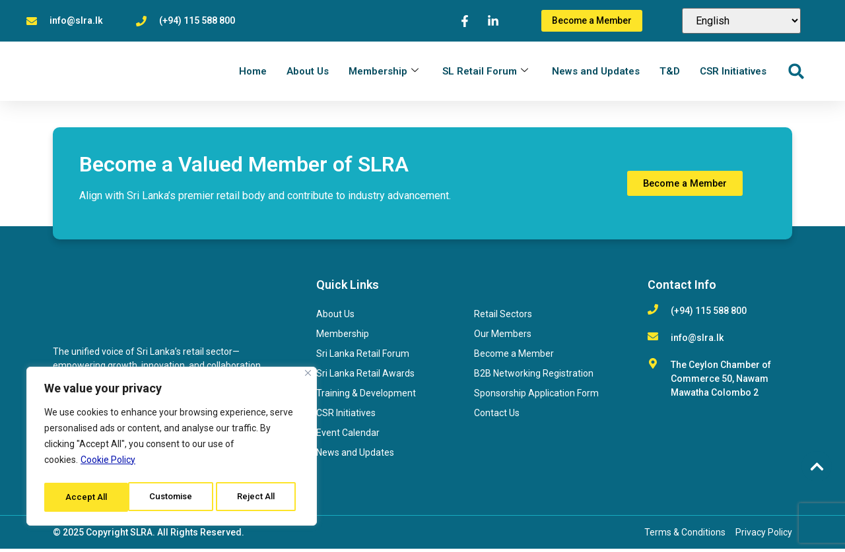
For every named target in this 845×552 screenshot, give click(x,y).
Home (253, 72)
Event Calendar (348, 436)
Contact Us (497, 416)
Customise (86, 497)
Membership (384, 72)
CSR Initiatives (733, 72)
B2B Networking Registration (533, 376)
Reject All (174, 497)
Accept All (258, 497)
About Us (308, 72)
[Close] (308, 378)
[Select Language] (741, 21)
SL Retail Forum (485, 72)
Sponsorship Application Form (536, 396)
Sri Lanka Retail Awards (365, 376)
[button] (796, 73)
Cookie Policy (108, 464)
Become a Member (514, 357)
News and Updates (596, 72)
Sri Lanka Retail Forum (362, 357)
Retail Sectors (503, 317)
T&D (669, 72)
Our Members (502, 337)
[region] (171, 448)
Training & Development (366, 396)
